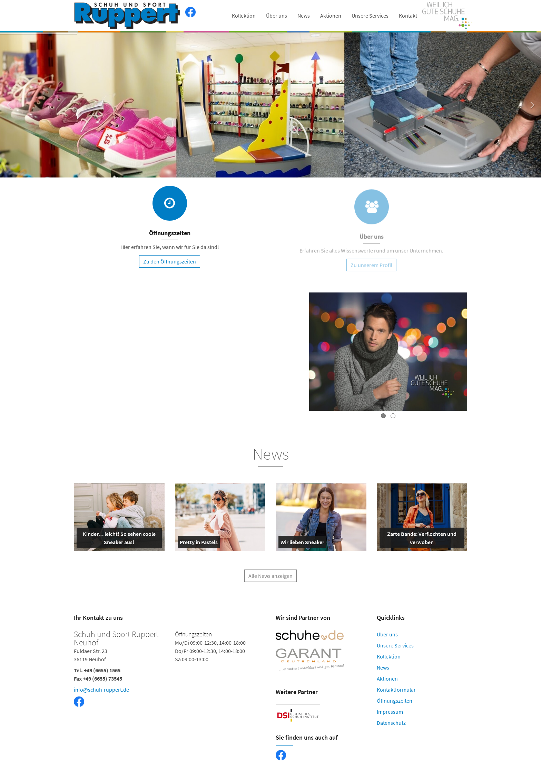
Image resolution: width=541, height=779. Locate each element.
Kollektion (244, 15)
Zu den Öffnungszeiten (169, 261)
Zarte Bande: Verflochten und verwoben (419, 539)
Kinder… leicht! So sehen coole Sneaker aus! (117, 539)
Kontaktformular (396, 689)
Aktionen (330, 15)
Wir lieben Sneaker (302, 543)
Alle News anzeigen (270, 580)
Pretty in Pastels (199, 543)
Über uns (276, 15)
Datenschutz (391, 722)
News (303, 15)
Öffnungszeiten (394, 700)
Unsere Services (370, 15)
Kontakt (408, 15)
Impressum (390, 711)
